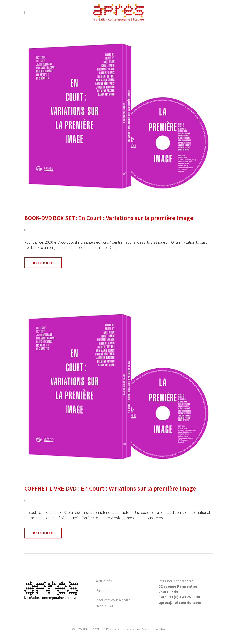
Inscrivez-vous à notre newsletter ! (113, 602)
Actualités (104, 580)
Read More (43, 263)
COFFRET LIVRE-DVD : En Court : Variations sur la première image (110, 488)
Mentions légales (153, 629)
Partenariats (105, 590)
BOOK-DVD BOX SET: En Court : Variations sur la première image (108, 218)
